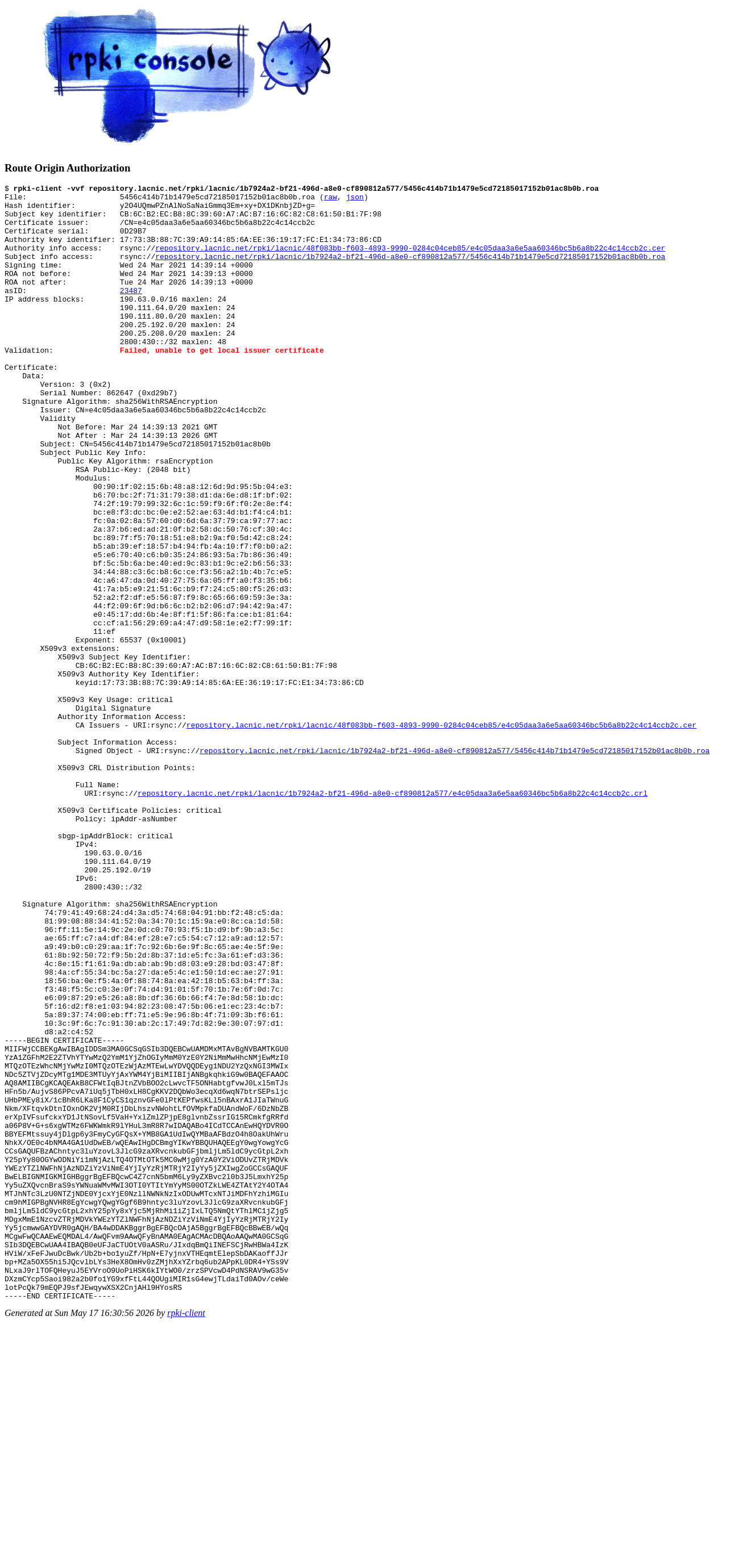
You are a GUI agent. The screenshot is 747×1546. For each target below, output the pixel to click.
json (355, 200)
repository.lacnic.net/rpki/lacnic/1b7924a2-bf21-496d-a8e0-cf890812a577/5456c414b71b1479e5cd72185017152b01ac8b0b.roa (410, 271)
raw (330, 200)
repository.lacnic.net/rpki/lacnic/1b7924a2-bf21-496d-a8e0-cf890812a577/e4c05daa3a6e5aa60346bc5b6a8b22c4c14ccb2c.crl (393, 915)
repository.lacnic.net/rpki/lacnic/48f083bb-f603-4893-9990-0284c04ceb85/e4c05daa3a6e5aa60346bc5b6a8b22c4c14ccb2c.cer (410, 261)
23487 (131, 312)
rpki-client (186, 1536)
